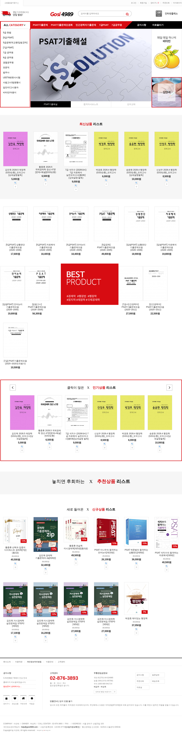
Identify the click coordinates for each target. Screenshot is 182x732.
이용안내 (49, 662)
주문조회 (165, 3)
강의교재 (131, 104)
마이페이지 (177, 3)
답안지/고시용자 (10, 87)
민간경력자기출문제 (86, 25)
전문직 (6, 67)
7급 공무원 (8, 52)
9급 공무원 (8, 57)
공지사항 (141, 25)
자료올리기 (158, 25)
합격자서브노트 (91, 104)
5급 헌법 (7, 32)
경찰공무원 (8, 62)
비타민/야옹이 (9, 92)
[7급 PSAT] (8, 47)
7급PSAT (103, 25)
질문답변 (155, 675)
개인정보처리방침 (34, 662)
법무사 (6, 72)
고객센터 (61, 662)
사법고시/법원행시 (12, 82)
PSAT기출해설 (50, 104)
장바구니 (155, 3)
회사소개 (7, 662)
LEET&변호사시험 (11, 77)
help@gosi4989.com (29, 727)
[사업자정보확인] (73, 727)
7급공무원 (117, 25)
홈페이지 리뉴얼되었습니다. (14, 682)
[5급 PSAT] (8, 37)
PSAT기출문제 (40, 25)
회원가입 (143, 3)
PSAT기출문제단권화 (62, 25)
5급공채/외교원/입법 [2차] (15, 42)
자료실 (139, 687)
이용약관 (18, 662)
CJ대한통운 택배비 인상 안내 (15, 678)
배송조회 (155, 681)
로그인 (133, 3)
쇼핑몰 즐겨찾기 (11, 3)
